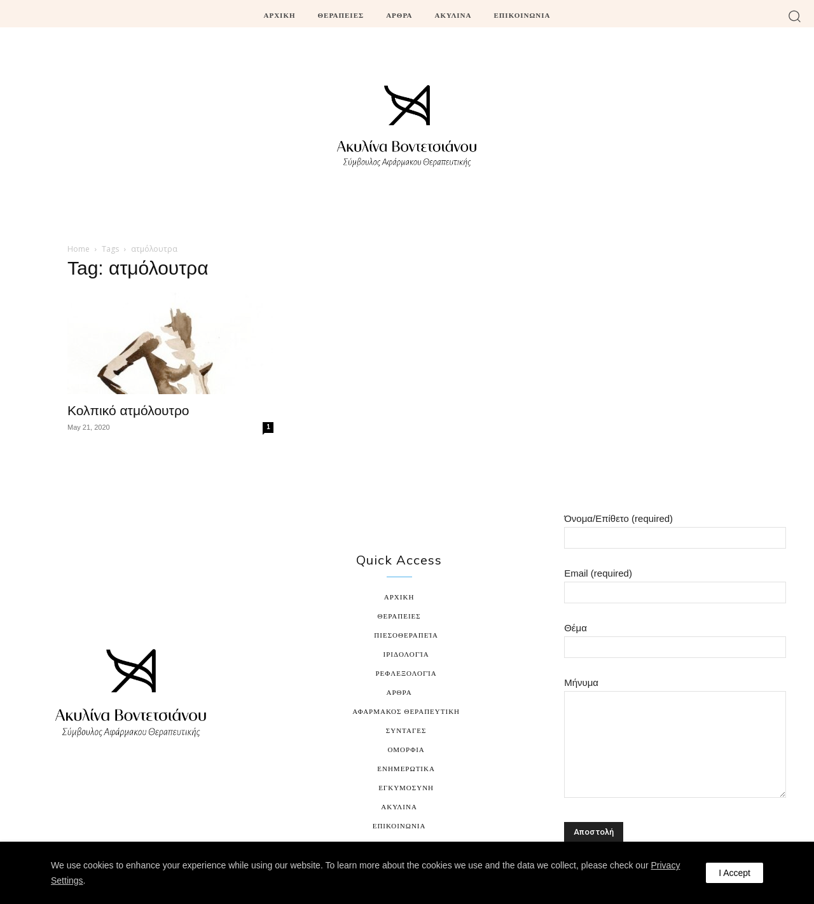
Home (78, 248)
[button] (794, 15)
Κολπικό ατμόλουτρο (128, 410)
